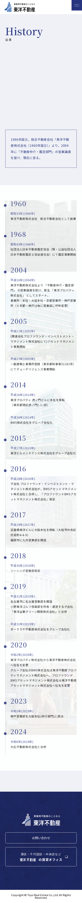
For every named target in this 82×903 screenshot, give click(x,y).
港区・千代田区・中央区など (41, 857)
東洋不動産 (19, 7)
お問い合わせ (41, 838)
